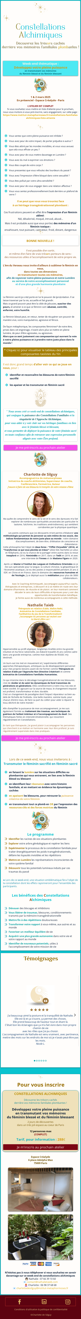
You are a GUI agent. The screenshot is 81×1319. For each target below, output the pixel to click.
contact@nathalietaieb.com (42, 1282)
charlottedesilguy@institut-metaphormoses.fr (42, 1288)
